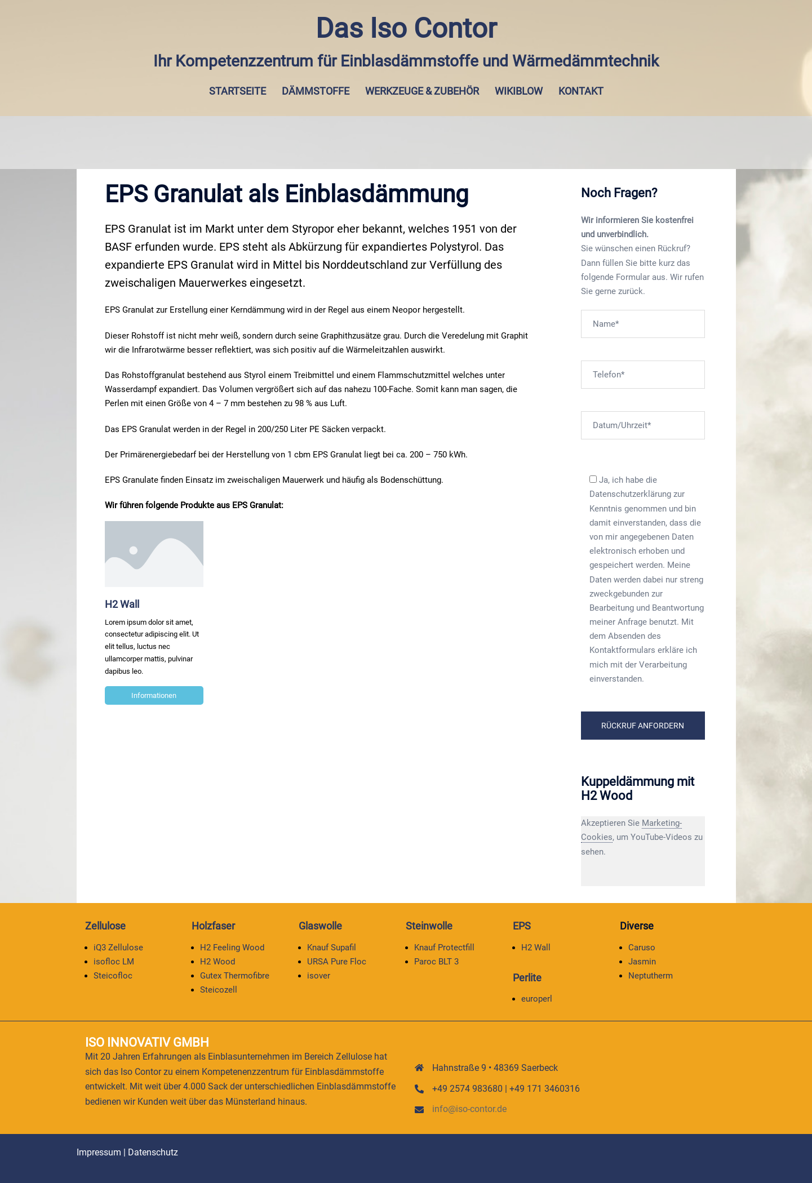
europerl (536, 999)
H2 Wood (217, 962)
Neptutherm (650, 976)
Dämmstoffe (315, 91)
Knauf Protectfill (444, 947)
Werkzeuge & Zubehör (422, 91)
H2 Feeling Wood (232, 947)
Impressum (99, 1152)
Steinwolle (429, 926)
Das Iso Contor (406, 28)
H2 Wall (122, 604)
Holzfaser (213, 926)
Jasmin (642, 962)
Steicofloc (113, 976)
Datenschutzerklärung (630, 494)
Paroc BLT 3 (436, 962)
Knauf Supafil (331, 947)
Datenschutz (153, 1152)
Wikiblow (519, 91)
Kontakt (581, 91)
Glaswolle (320, 926)
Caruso (641, 947)
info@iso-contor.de (469, 1109)
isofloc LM (114, 962)
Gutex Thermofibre (234, 976)
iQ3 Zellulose (118, 947)
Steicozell (218, 990)
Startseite (237, 91)
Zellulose (105, 926)
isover (318, 976)
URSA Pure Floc (336, 962)
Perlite (527, 978)
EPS (522, 926)
